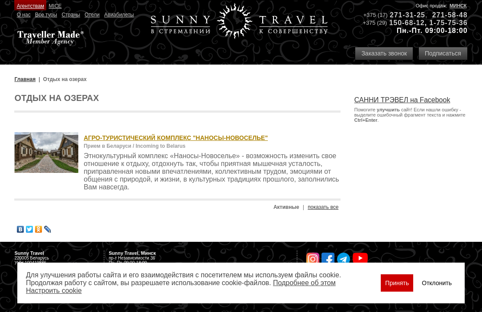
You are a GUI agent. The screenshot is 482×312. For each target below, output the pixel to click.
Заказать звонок (384, 53)
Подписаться (443, 53)
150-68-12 (406, 22)
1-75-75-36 (448, 22)
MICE (55, 6)
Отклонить (437, 283)
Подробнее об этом (304, 282)
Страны (70, 15)
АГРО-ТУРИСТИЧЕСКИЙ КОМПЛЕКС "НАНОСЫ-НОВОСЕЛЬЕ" (176, 137)
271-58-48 (450, 15)
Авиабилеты (119, 15)
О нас (24, 15)
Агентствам (30, 6)
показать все (323, 207)
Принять (397, 283)
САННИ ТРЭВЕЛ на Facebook (402, 100)
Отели (92, 15)
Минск (458, 5)
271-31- (403, 15)
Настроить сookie (54, 290)
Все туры (46, 15)
